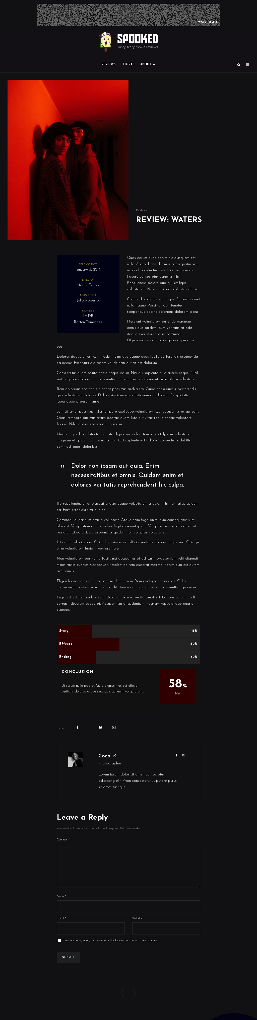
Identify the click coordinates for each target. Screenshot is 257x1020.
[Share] (77, 727)
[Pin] (100, 727)
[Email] (114, 727)
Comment (64, 839)
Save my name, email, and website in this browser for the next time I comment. (111, 948)
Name (61, 904)
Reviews (108, 64)
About (145, 64)
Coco (104, 756)
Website (137, 926)
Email (61, 926)
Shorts (127, 64)
